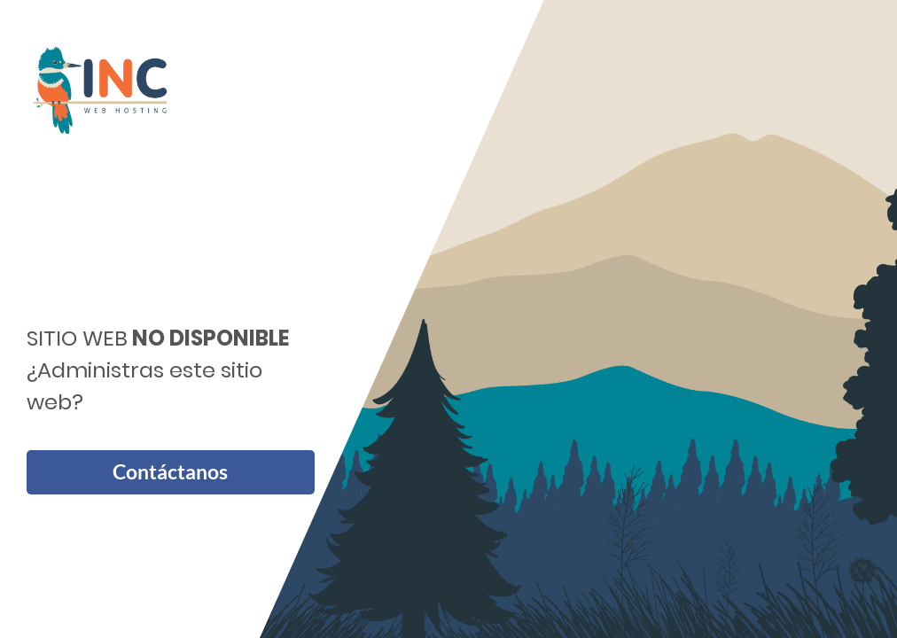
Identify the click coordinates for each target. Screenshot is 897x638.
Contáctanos (170, 472)
